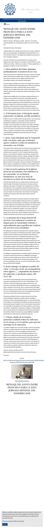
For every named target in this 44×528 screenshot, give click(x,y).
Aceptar (5, 524)
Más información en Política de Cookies (13, 521)
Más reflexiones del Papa (22, 381)
